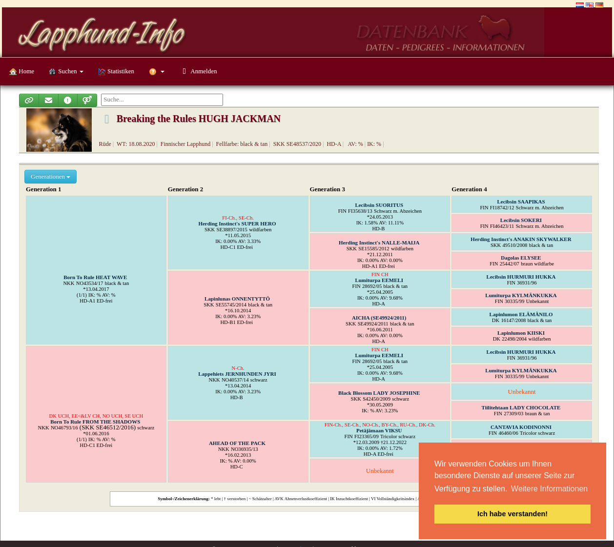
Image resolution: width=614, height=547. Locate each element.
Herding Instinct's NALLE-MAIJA (379, 242)
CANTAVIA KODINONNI (521, 427)
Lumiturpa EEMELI (379, 280)
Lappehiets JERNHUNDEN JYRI (237, 374)
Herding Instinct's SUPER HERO (237, 223)
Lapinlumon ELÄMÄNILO (521, 314)
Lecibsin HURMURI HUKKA (521, 277)
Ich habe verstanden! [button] (512, 514)
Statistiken (116, 71)
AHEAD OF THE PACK (237, 443)
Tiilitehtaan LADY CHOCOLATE (521, 407)
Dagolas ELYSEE (521, 258)
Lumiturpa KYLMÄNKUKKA (520, 295)
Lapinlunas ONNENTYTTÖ (237, 299)
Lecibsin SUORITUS (379, 205)
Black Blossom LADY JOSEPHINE (379, 393)
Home (21, 71)
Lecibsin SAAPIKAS (521, 201)
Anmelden (198, 71)
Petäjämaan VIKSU (379, 430)
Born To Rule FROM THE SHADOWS (95, 422)
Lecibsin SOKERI (521, 220)
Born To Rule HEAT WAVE (95, 277)
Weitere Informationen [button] (549, 489)
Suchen (66, 71)
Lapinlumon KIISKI (521, 333)
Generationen (50, 176)
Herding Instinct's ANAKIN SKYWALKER (521, 239)
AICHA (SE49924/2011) (379, 318)
